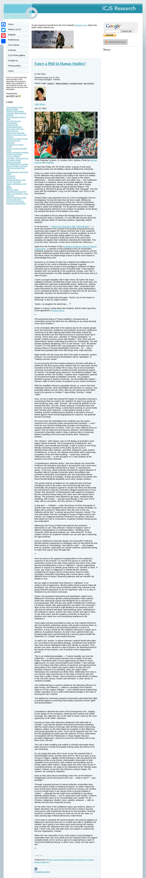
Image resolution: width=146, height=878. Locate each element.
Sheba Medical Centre (14, 107)
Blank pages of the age (15, 129)
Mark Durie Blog (12, 190)
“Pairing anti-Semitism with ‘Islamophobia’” (70, 226)
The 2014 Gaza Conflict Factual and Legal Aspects (16, 202)
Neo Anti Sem (89, 83)
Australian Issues (76, 83)
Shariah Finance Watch (15, 111)
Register (12, 34)
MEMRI (9, 188)
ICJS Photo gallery (16, 55)
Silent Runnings (12, 131)
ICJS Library (14, 45)
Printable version (42, 870)
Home (11, 24)
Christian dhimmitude (14, 154)
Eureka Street (58, 310)
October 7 (51, 83)
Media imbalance (62, 83)
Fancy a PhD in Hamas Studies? (60, 63)
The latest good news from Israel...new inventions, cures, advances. (17, 194)
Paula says (10, 143)
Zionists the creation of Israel (17, 139)
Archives (12, 50)
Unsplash (49, 162)
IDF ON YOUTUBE (13, 182)
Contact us (13, 60)
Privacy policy (14, 66)
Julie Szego (40, 104)
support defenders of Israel (16, 198)
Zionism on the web (13, 162)
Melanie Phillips (12, 109)
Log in (12, 71)
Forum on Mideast (13, 156)
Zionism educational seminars (17, 152)
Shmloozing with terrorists (16, 180)
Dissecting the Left (13, 141)
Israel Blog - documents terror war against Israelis (17, 159)
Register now (81, 25)
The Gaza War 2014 (13, 200)
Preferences (13, 40)
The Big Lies (11, 178)
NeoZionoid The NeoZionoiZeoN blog (14, 126)
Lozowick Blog (11, 123)
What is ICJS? (14, 29)
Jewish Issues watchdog (15, 133)
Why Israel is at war (13, 121)
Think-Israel (10, 176)
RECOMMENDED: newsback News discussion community (17, 165)
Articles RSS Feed (116, 42)
